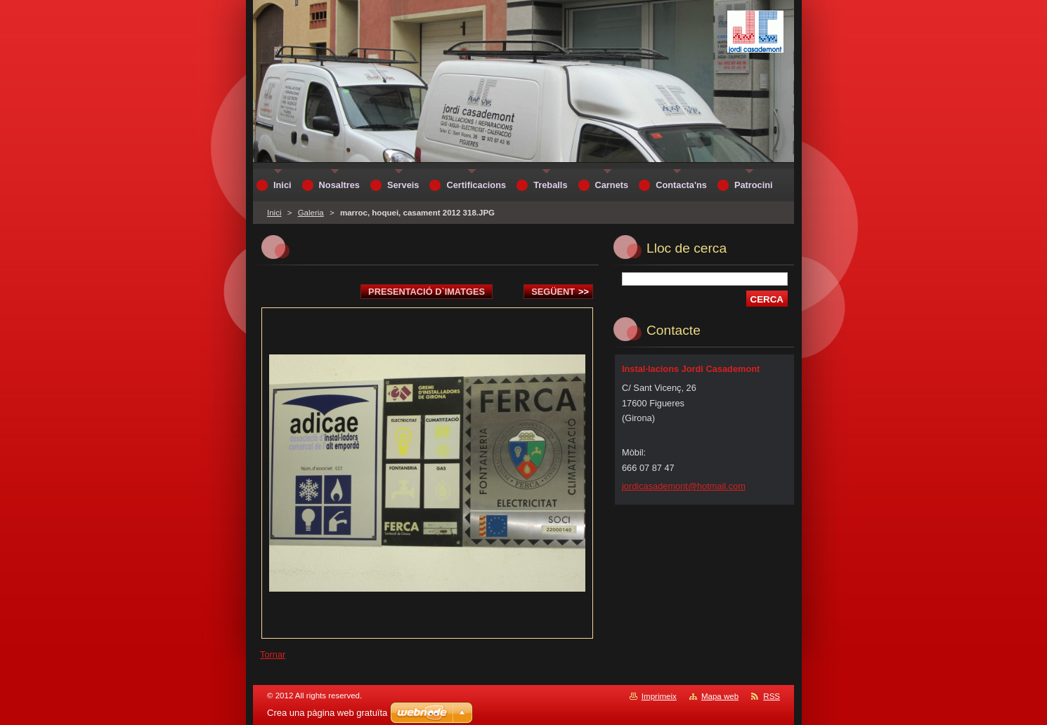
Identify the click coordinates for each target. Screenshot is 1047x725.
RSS (771, 696)
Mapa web (720, 696)
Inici (274, 212)
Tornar (272, 654)
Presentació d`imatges (426, 291)
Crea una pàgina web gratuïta (327, 712)
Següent (560, 291)
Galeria (311, 212)
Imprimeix (659, 696)
